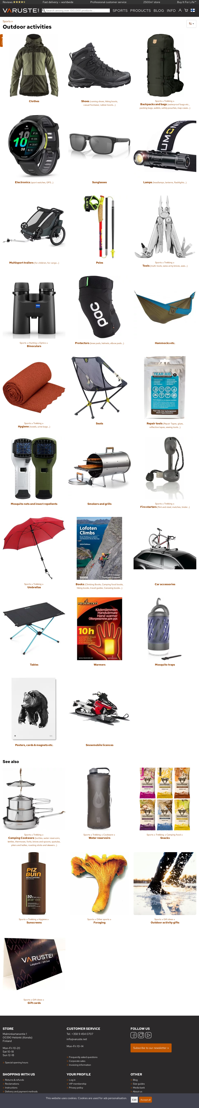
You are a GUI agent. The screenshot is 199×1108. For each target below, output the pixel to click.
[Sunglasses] (99, 154)
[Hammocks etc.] (165, 314)
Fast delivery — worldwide (58, 2)
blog (159, 10)
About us (137, 1091)
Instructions (11, 1087)
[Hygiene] (34, 395)
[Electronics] (34, 154)
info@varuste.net (77, 1039)
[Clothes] (34, 73)
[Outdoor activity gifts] (165, 891)
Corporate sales (77, 1060)
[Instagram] (141, 1035)
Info (171, 10)
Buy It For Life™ (186, 2)
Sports (120, 10)
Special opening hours (16, 1062)
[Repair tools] (165, 395)
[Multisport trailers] (34, 234)
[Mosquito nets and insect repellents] (34, 475)
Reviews (14, 2)
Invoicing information (80, 1064)
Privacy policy (76, 1087)
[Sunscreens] (34, 891)
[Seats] (99, 395)
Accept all (145, 1099)
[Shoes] (99, 73)
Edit (134, 1099)
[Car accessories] (165, 556)
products (140, 10)
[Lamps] (165, 154)
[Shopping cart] (186, 10)
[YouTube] (148, 1035)
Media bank (139, 1087)
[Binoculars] (34, 314)
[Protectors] (99, 314)
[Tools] (165, 234)
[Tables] (34, 636)
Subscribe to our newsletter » (151, 1048)
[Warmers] (99, 636)
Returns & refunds (14, 1079)
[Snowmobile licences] (99, 716)
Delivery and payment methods (21, 1091)
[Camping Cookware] (34, 808)
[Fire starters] (165, 475)
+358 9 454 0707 (82, 1034)
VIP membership (77, 1083)
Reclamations (12, 1083)
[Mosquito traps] (165, 636)
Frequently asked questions (83, 1057)
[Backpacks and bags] (165, 73)
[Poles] (99, 234)
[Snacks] (165, 808)
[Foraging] (99, 891)
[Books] (99, 556)
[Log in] (180, 10)
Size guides (139, 1083)
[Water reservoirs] (99, 808)
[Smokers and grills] (99, 475)
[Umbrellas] (34, 556)
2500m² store (151, 2)
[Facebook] (134, 1035)
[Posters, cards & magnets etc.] (34, 716)
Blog (135, 1079)
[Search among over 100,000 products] (76, 10)
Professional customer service (108, 2)
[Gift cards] (34, 971)
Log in (72, 1079)
